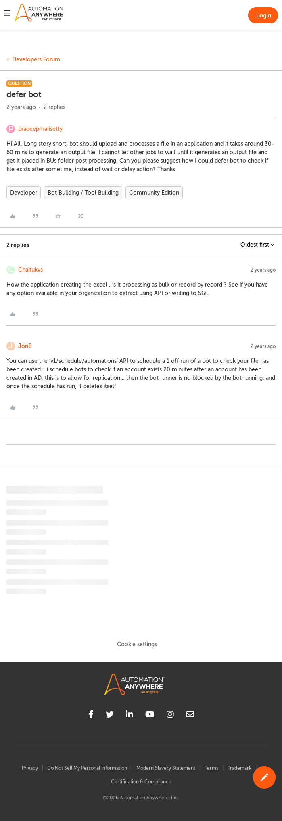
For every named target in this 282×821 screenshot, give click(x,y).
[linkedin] (129, 715)
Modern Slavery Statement (165, 768)
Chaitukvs (30, 270)
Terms (211, 768)
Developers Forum (36, 60)
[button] (7, 14)
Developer (23, 193)
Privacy (30, 768)
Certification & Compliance (141, 782)
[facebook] (91, 715)
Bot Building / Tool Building (83, 193)
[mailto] (190, 715)
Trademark (239, 768)
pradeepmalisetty (40, 129)
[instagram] (170, 715)
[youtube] (150, 715)
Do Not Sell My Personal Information (87, 768)
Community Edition (154, 193)
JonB (25, 346)
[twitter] (110, 715)
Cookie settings (137, 644)
